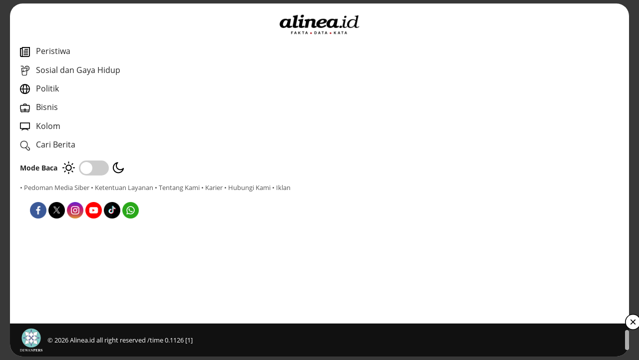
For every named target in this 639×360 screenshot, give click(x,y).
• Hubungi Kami (112, 196)
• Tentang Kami (42, 196)
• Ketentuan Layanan (122, 187)
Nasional (228, 224)
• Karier (77, 196)
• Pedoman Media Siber (54, 187)
